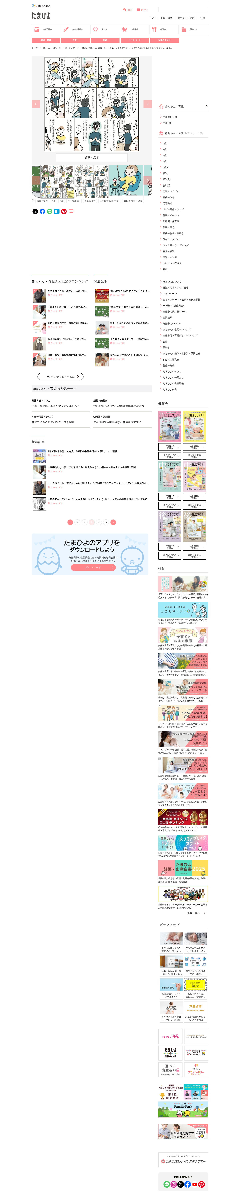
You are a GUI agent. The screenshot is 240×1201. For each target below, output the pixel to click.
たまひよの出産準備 (173, 383)
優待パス (189, 29)
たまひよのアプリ (172, 371)
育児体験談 (168, 251)
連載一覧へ (193, 913)
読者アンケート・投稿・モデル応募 (181, 299)
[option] (92, 104)
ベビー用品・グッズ (173, 209)
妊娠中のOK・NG (172, 323)
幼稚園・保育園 (171, 221)
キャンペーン (135, 40)
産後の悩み (168, 197)
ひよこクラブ (90, 201)
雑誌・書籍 (46, 40)
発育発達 (167, 203)
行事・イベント (171, 215)
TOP (152, 18)
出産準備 (130, 29)
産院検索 (167, 317)
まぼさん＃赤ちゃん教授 (91, 48)
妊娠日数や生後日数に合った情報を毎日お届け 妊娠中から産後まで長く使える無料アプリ (93, 559)
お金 (165, 341)
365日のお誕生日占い (174, 305)
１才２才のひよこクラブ (109, 201)
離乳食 (159, 29)
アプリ (75, 40)
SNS (105, 40)
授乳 (165, 173)
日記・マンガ (69, 48)
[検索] (183, 9)
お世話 (166, 185)
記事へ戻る (92, 157)
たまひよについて (172, 281)
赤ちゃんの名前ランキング (177, 329)
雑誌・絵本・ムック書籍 (175, 287)
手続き (166, 347)
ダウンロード (93, 567)
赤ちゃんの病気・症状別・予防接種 (181, 353)
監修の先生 (168, 365)
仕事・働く (168, 227)
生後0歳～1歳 (170, 116)
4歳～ (166, 167)
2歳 (164, 155)
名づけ (100, 29)
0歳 (53, 201)
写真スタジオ (164, 40)
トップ (35, 48)
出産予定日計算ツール (174, 311)
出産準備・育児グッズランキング (180, 335)
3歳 (164, 161)
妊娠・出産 (166, 18)
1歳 (61, 201)
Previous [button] (36, 104)
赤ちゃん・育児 (186, 18)
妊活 (202, 18)
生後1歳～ (168, 122)
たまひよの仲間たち (173, 377)
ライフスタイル (74, 201)
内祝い (142, 9)
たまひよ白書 (170, 389)
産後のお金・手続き (173, 233)
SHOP (127, 9)
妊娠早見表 (43, 29)
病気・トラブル (171, 191)
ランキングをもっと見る (60, 376)
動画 (165, 269)
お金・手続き (73, 29)
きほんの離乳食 (171, 359)
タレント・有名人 (172, 263)
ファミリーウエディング (175, 245)
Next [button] (148, 104)
